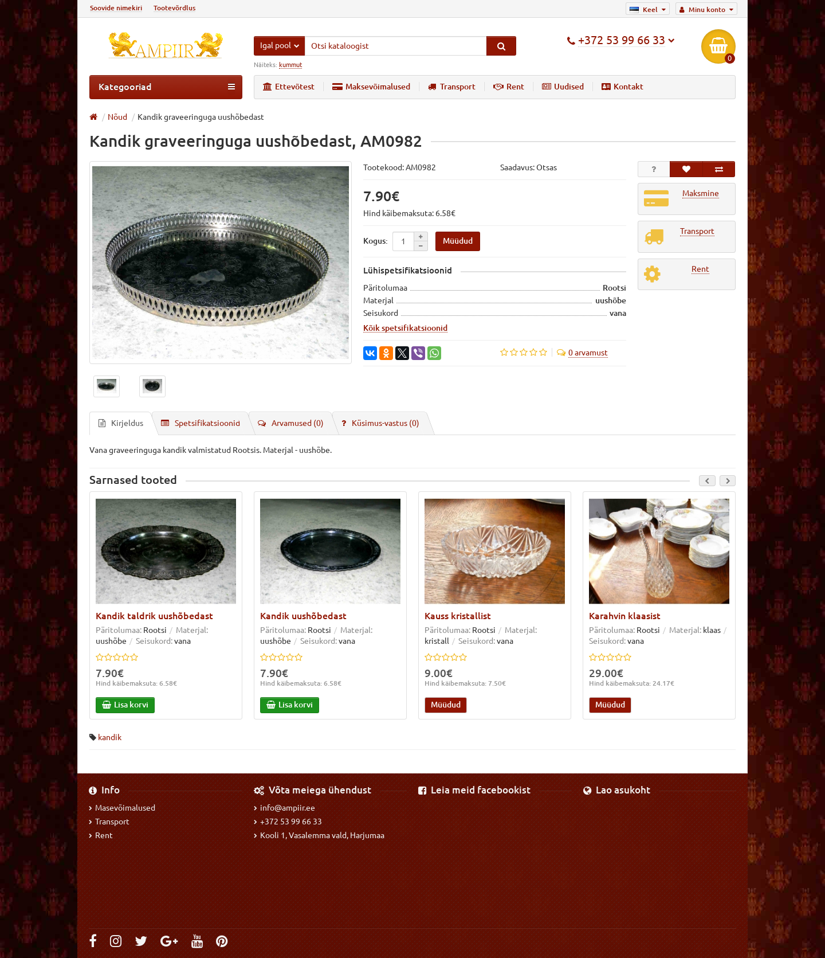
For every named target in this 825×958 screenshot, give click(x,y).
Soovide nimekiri (116, 7)
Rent (508, 86)
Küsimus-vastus (380, 423)
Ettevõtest (289, 86)
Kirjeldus (121, 423)
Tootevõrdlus (174, 7)
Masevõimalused (122, 807)
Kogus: (375, 240)
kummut (290, 64)
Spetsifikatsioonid (200, 423)
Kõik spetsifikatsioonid (405, 328)
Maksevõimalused (371, 86)
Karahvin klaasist (625, 616)
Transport (452, 86)
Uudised (563, 86)
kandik (109, 737)
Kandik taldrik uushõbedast (154, 616)
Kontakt (622, 86)
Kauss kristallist (458, 616)
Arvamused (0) (291, 423)
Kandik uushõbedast (303, 616)
